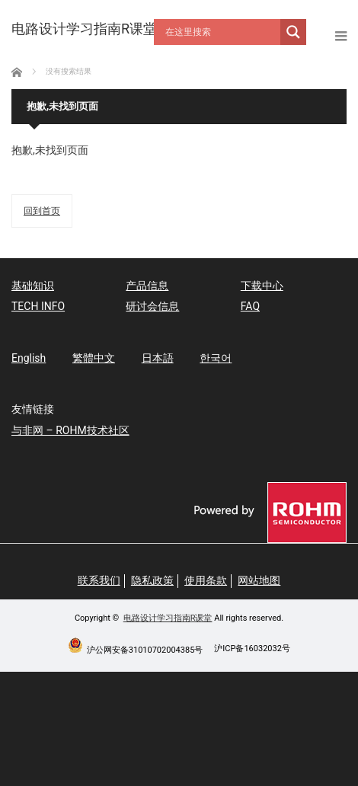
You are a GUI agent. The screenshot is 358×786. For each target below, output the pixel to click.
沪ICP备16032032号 (252, 648)
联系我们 (99, 580)
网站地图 (259, 580)
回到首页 (42, 211)
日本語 (158, 358)
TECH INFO (38, 306)
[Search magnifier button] (293, 32)
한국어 (216, 358)
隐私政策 (152, 580)
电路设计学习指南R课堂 (168, 618)
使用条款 (205, 580)
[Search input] (220, 32)
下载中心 (262, 286)
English (28, 358)
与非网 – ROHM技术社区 (70, 430)
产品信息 (147, 286)
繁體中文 (93, 358)
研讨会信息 (152, 306)
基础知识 (32, 286)
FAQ (250, 306)
